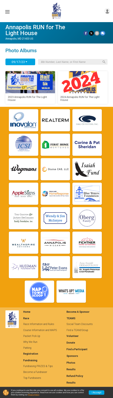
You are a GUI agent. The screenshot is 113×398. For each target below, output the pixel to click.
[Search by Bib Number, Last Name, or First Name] (70, 61)
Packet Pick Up (31, 336)
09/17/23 (19, 62)
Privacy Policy (33, 395)
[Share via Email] (97, 33)
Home (26, 311)
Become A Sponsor (78, 311)
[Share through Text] (102, 33)
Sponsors (72, 355)
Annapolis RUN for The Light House (35, 30)
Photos (71, 362)
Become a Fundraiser (35, 372)
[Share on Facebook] (85, 33)
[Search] (104, 62)
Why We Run (30, 341)
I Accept (96, 392)
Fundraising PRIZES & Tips (38, 366)
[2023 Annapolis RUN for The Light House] (30, 87)
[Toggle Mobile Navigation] (7, 12)
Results (71, 369)
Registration (30, 353)
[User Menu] (107, 11)
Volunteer (73, 336)
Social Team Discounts (80, 324)
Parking (27, 347)
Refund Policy (75, 376)
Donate (71, 342)
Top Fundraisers (32, 377)
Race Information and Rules (38, 324)
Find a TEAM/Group (77, 330)
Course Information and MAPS (40, 330)
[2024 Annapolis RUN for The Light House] (83, 87)
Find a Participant (77, 349)
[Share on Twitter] (91, 33)
